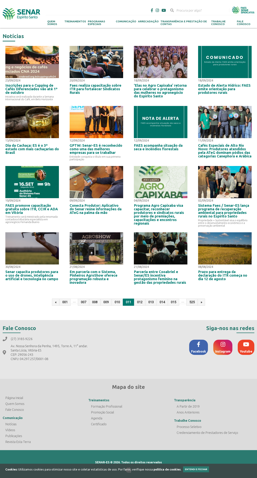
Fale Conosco (243, 23)
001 (65, 302)
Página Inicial (14, 398)
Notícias (11, 424)
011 (128, 302)
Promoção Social (102, 412)
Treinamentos (75, 21)
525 (192, 302)
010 (117, 302)
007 (83, 302)
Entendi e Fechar (196, 469)
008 (94, 302)
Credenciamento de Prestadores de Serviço (207, 432)
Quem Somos (52, 23)
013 (151, 302)
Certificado (99, 424)
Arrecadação (148, 21)
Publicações (13, 436)
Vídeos (10, 430)
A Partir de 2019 (188, 406)
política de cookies (167, 469)
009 (106, 302)
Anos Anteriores (188, 412)
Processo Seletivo (189, 427)
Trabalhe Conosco (218, 23)
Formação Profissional (106, 406)
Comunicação (126, 21)
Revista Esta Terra (18, 442)
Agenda (96, 418)
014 (162, 302)
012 (139, 302)
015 (173, 302)
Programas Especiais (96, 23)
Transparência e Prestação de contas (183, 23)
